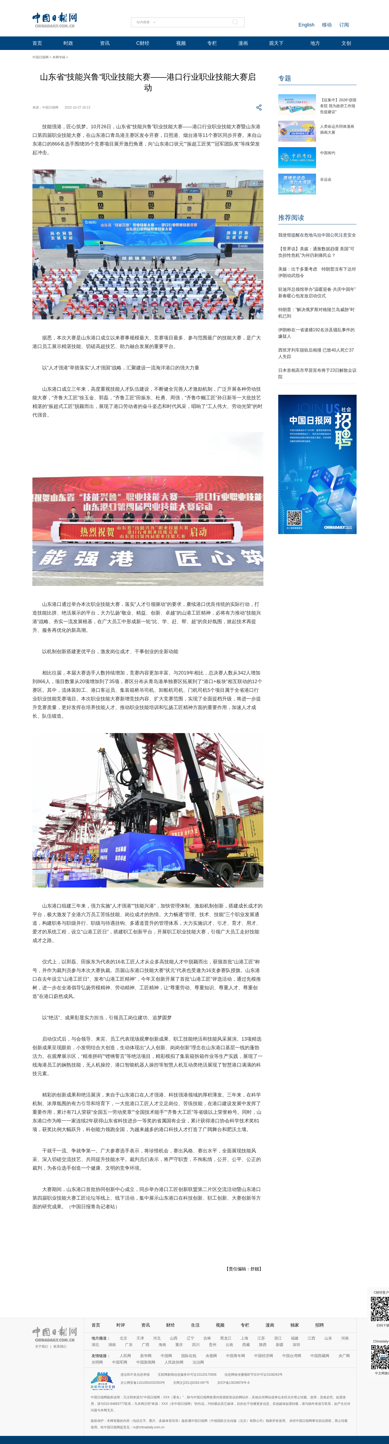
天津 (140, 1338)
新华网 (146, 1356)
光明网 (97, 1362)
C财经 (142, 43)
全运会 (325, 179)
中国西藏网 (319, 1356)
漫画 (243, 43)
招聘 (319, 1325)
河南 (345, 1338)
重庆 (179, 1344)
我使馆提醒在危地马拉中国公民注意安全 (317, 235)
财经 (170, 1325)
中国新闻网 (145, 1362)
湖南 (112, 1344)
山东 (328, 1338)
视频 (181, 43)
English (306, 25)
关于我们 (41, 1346)
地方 (315, 43)
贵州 (212, 1344)
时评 (120, 1325)
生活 (195, 1325)
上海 (244, 1338)
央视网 (211, 1356)
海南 (162, 1344)
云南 (229, 1344)
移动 (327, 25)
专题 (284, 78)
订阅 (344, 25)
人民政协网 (174, 1362)
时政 (68, 43)
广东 (129, 1344)
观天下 (276, 43)
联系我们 (59, 1346)
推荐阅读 (291, 217)
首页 (37, 43)
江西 (311, 1338)
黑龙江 (226, 1338)
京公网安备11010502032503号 (142, 1383)
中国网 (166, 1356)
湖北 (95, 1344)
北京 (123, 1338)
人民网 (125, 1356)
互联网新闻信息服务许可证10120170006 (187, 1374)
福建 (295, 1338)
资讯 (105, 43)
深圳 (296, 1344)
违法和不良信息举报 (135, 1374)
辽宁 (190, 1338)
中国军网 (119, 1362)
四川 (196, 1344)
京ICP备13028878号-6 (233, 1383)
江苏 (261, 1338)
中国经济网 (263, 1356)
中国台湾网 (291, 1356)
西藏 (246, 1344)
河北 (157, 1338)
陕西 (263, 1344)
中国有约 (327, 153)
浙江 (278, 1338)
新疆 (279, 1344)
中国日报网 (40, 57)
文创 (346, 43)
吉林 (207, 1338)
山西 (173, 1338)
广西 (145, 1344)
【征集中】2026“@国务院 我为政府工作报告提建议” (338, 106)
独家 (294, 1325)
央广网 (344, 1356)
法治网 (198, 1362)
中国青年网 (235, 1356)
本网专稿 (58, 57)
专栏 (212, 43)
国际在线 (188, 1356)
